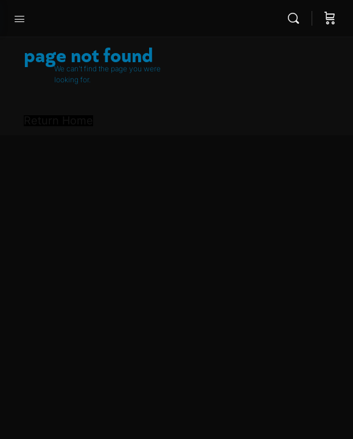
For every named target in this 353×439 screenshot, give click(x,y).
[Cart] (330, 18)
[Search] (296, 18)
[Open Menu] (19, 18)
